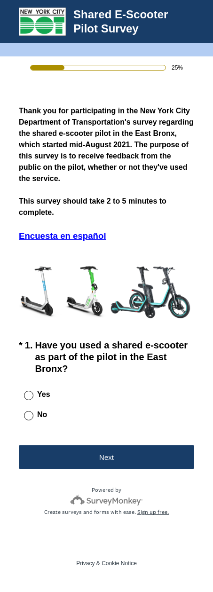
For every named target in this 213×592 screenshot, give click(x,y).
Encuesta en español (62, 236)
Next (106, 457)
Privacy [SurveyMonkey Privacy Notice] (85, 563)
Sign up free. (153, 512)
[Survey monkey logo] (106, 500)
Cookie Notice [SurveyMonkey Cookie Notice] (119, 563)
